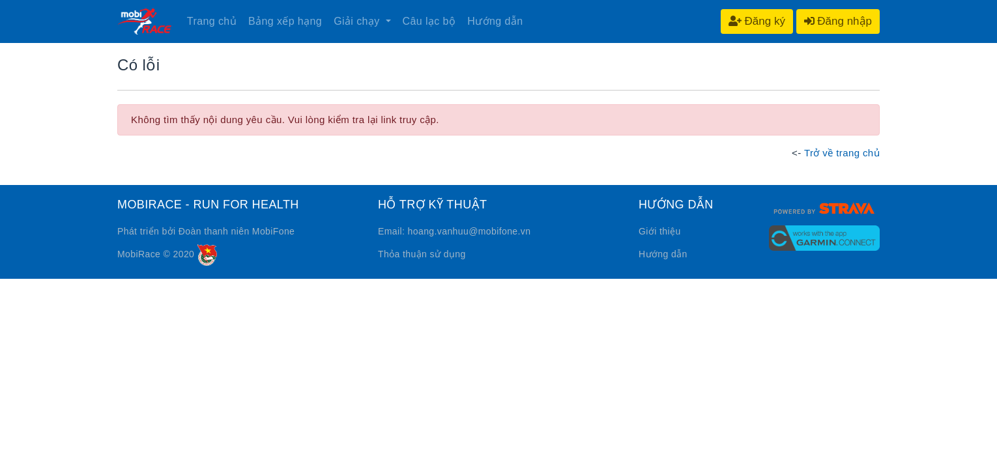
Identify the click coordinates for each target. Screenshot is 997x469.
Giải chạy (358, 21)
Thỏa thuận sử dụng (422, 254)
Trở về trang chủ (842, 152)
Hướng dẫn (495, 21)
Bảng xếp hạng (285, 21)
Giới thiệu (660, 231)
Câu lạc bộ (429, 21)
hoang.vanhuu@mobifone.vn (469, 231)
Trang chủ (212, 21)
